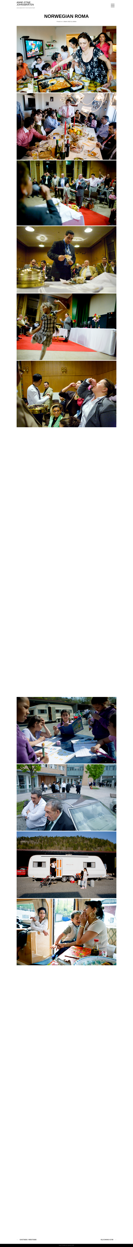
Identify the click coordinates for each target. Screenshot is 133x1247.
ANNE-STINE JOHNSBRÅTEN (25, 3)
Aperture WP (71, 1245)
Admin (74, 21)
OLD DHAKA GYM (107, 1239)
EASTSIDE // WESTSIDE (28, 1239)
